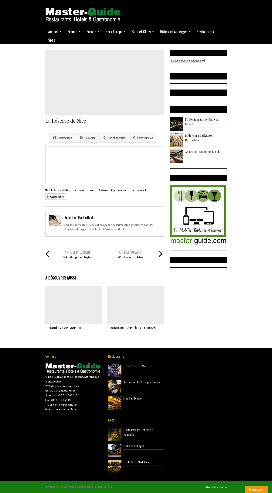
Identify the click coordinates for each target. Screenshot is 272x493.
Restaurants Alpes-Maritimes (113, 190)
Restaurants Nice (140, 190)
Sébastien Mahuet (56, 196)
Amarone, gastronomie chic (202, 151)
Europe (91, 31)
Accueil (53, 31)
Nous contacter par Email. (61, 409)
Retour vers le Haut (216, 487)
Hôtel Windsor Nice (130, 257)
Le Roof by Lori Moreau (63, 328)
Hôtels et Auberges (173, 31)
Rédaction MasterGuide (79, 217)
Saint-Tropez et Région (77, 257)
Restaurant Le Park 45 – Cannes (131, 328)
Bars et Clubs (141, 31)
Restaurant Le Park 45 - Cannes (141, 382)
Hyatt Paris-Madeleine (136, 462)
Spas (51, 40)
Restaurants (205, 31)
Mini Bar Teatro (132, 398)
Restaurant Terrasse (84, 190)
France (72, 31)
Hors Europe (114, 31)
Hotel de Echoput (133, 446)
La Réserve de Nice (60, 190)
